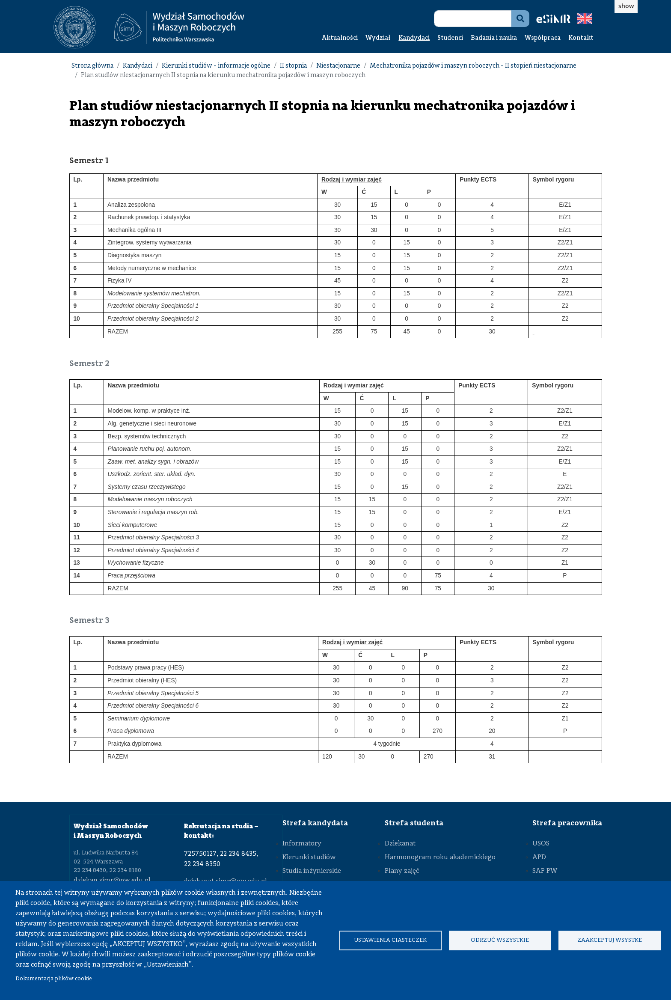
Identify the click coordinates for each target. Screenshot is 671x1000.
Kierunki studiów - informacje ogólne (216, 66)
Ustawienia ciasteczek (390, 940)
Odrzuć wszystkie (500, 940)
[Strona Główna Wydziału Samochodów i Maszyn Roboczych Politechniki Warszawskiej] (179, 28)
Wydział (378, 38)
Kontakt (581, 38)
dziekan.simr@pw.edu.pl (112, 880)
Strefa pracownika (567, 823)
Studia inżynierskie (311, 871)
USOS (540, 843)
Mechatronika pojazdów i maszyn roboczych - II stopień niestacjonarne (473, 66)
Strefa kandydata (315, 823)
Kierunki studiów (309, 857)
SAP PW (544, 871)
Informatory (301, 843)
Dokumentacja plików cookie (53, 979)
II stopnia (293, 66)
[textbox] (79, 27)
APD (539, 857)
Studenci (450, 38)
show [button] (626, 6)
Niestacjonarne (338, 66)
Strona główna (92, 66)
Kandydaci (414, 38)
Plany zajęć (402, 871)
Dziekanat (400, 843)
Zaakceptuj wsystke (609, 940)
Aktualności (340, 38)
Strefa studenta (414, 823)
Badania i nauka (494, 38)
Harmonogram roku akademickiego (440, 857)
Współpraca (543, 38)
